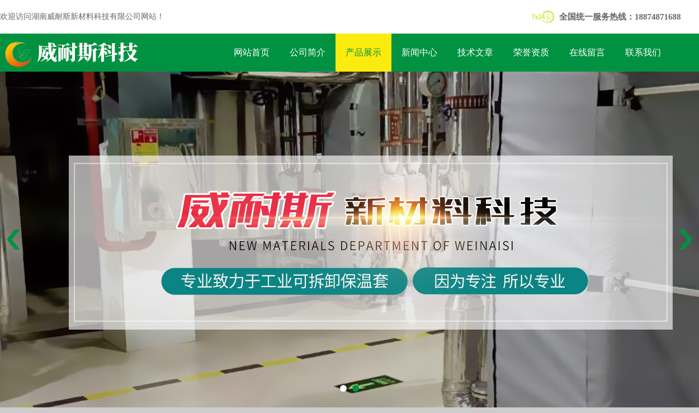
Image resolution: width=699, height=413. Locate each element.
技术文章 (475, 52)
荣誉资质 (531, 52)
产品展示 (363, 52)
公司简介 (307, 52)
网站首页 (252, 52)
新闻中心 (419, 52)
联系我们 (643, 52)
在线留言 (587, 52)
